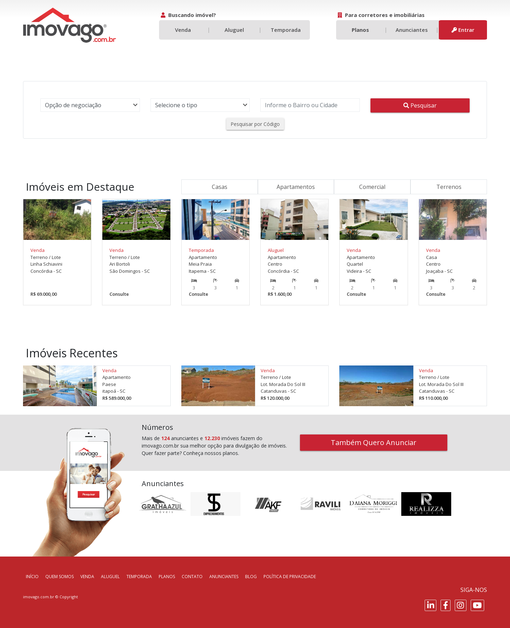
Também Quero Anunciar (373, 442)
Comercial (372, 187)
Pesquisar (420, 105)
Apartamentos (296, 187)
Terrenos (448, 187)
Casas (219, 187)
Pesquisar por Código (255, 124)
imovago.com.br (38, 596)
